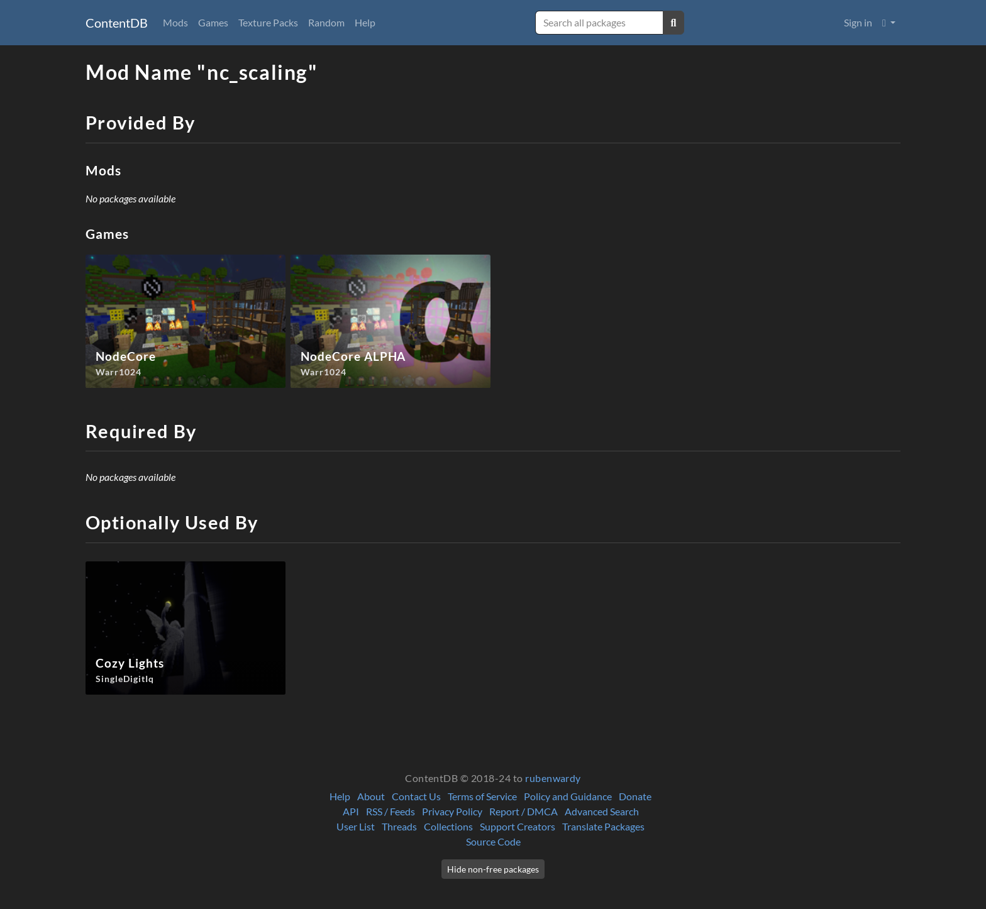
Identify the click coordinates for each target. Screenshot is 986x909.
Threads (399, 826)
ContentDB (117, 22)
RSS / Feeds (390, 811)
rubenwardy (553, 778)
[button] (888, 22)
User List (355, 826)
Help (365, 22)
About (371, 796)
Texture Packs (268, 22)
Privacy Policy (452, 811)
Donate (635, 796)
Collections (448, 826)
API (351, 811)
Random (326, 22)
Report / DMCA (523, 811)
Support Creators (517, 826)
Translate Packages (603, 826)
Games (213, 22)
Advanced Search (602, 811)
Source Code (493, 841)
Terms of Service (482, 796)
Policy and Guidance (568, 796)
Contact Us (416, 796)
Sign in (858, 22)
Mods (175, 22)
